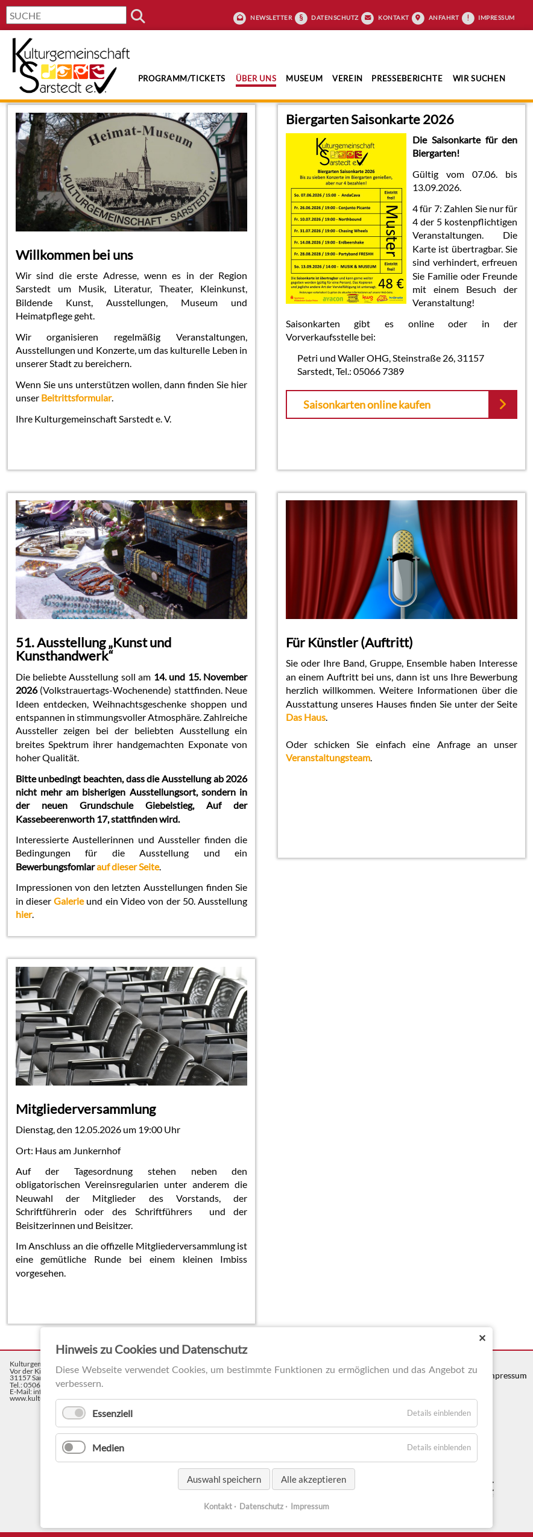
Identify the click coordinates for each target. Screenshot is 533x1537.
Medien (108, 1447)
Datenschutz (335, 17)
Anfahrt (444, 17)
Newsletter (271, 17)
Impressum (496, 17)
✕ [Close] (482, 1338)
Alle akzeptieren (313, 1479)
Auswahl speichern (224, 1479)
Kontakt (393, 17)
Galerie (69, 901)
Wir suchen (479, 78)
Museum (304, 78)
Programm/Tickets (182, 78)
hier (24, 914)
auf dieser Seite (127, 866)
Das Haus (306, 717)
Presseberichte (407, 78)
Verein (347, 78)
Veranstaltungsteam (328, 757)
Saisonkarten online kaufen (366, 404)
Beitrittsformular (76, 397)
